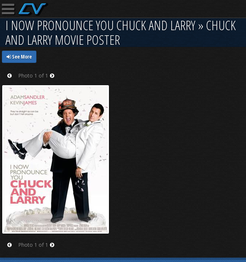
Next (54, 80)
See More (19, 56)
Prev (11, 80)
